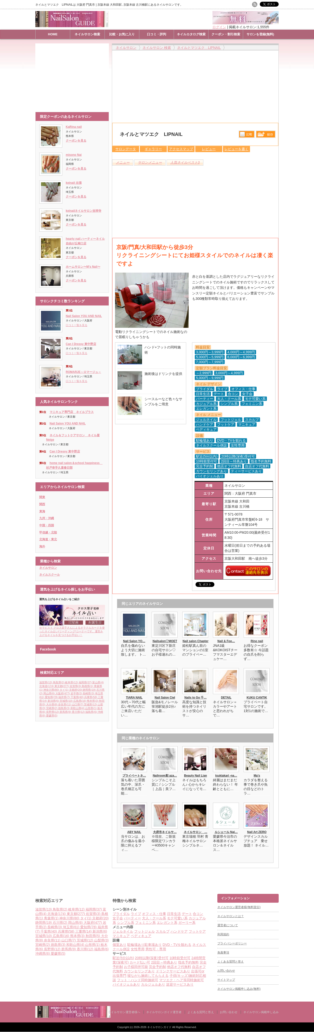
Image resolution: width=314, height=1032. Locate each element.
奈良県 (65, 704)
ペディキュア (141, 936)
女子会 (118, 918)
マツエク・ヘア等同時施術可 (181, 980)
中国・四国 (46, 525)
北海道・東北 (48, 539)
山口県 (78, 704)
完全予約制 (157, 967)
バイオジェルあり (126, 984)
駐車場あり (153, 945)
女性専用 (137, 949)
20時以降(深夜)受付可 (152, 958)
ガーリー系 (187, 923)
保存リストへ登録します (265, 135)
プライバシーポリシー (232, 943)
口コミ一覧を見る (76, 325)
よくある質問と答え (230, 961)
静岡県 (89, 689)
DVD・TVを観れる (177, 945)
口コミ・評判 (156, 34)
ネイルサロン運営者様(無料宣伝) (239, 907)
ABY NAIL (134, 832)
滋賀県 (46, 682)
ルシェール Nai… (226, 832)
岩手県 (77, 693)
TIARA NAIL (134, 697)
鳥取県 (59, 682)
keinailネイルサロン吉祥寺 (83, 210)
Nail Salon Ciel (165, 697)
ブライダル (121, 914)
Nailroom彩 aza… (165, 775)
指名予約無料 (188, 962)
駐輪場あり (135, 945)
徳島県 (64, 708)
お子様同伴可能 (136, 967)
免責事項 (223, 952)
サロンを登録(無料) (260, 34)
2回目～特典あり (164, 962)
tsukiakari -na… (226, 775)
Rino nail (257, 641)
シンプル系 (125, 923)
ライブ (136, 914)
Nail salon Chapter (195, 641)
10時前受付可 (180, 958)
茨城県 (91, 704)
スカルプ (163, 931)
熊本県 (93, 700)
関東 (42, 497)
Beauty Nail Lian (195, 775)
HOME (53, 34)
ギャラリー (153, 149)
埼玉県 (71, 927)
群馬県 (66, 711)
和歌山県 (77, 708)
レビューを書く (236, 149)
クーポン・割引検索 (225, 34)
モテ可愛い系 (177, 918)
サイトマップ (226, 979)
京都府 (76, 689)
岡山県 (49, 693)
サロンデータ (125, 149)
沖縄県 (43, 953)
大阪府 (63, 693)
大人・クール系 (154, 918)
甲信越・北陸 (48, 532)
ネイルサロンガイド (159, 1027)
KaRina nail (74, 127)
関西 (42, 504)
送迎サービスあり (180, 984)
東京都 (62, 686)
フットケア (197, 931)
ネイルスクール (49, 574)
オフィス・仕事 (154, 914)
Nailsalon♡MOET (165, 641)
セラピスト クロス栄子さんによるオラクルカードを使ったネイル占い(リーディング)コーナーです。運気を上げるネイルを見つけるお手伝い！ (72, 629)
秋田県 (93, 936)
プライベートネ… (134, 775)
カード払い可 (140, 962)
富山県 (98, 682)
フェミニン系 (145, 923)
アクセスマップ (181, 149)
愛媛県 (51, 715)
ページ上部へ (309, 875)
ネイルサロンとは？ (230, 916)
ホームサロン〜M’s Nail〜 (83, 266)
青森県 (51, 918)
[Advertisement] (73, 75)
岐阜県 (72, 682)
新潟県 (54, 700)
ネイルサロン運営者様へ (124, 1012)
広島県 (80, 700)
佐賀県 (76, 686)
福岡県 (85, 682)
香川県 (79, 711)
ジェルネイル (123, 931)
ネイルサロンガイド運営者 (164, 1012)
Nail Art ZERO (257, 832)
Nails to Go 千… (195, 697)
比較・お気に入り (122, 34)
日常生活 (174, 914)
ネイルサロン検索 (87, 34)
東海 (42, 511)
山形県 (91, 708)
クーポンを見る (76, 140)
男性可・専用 (155, 949)
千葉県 (77, 697)
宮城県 (66, 700)
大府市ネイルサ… (165, 832)
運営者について (227, 925)
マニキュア (121, 936)
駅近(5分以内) (123, 958)
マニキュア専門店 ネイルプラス (72, 412)
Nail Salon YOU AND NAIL (84, 316)
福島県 (91, 711)
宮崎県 (52, 708)
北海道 (46, 686)
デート (187, 914)
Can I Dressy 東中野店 (81, 344)
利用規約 (223, 934)
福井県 (64, 697)
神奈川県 (51, 689)
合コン (198, 914)
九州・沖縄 (46, 518)
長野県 (53, 711)
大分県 (52, 704)
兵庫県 (91, 697)
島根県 (88, 686)
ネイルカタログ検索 (191, 34)
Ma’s (257, 775)
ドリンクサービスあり (173, 971)
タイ (64, 689)
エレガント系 (167, 923)
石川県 (60, 923)
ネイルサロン (48, 567)
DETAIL (226, 697)
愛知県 (52, 697)
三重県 (84, 931)
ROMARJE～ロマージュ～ (83, 372)
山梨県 (101, 940)
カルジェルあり (153, 984)
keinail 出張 (74, 183)
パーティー (132, 918)
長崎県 (89, 693)
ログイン (219, 27)
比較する (247, 134)
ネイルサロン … (195, 832)
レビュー (209, 149)
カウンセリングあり (139, 971)
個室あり (119, 945)
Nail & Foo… (226, 641)
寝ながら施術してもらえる (148, 976)
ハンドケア (179, 931)
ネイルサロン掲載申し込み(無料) (239, 989)
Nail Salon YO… (134, 641)
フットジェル (144, 931)
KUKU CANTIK (257, 697)
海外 (42, 546)
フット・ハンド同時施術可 (137, 980)
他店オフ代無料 (179, 967)
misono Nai (74, 155)
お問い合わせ (226, 970)
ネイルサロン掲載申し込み (261, 1012)
